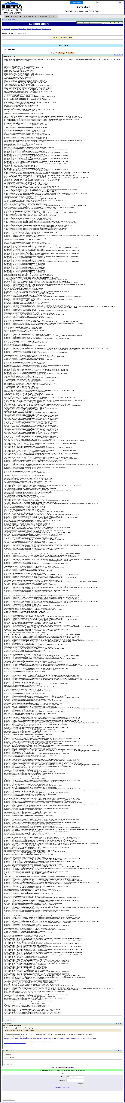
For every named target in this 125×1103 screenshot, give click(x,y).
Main (6, 16)
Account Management (41, 16)
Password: (62, 1080)
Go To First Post (117, 55)
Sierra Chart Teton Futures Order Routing (15, 1043)
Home (4, 19)
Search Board (14, 29)
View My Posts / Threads (34, 29)
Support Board (11, 19)
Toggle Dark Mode (76, 2)
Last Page (71, 53)
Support (53, 16)
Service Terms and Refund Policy (9, 1100)
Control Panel (23, 29)
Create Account (118, 22)
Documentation (15, 16)
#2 (122, 1023)
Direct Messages (46, 29)
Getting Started (27, 16)
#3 (122, 1050)
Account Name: (61, 1077)
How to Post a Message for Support (62, 37)
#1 (122, 55)
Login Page (110, 22)
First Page (61, 53)
